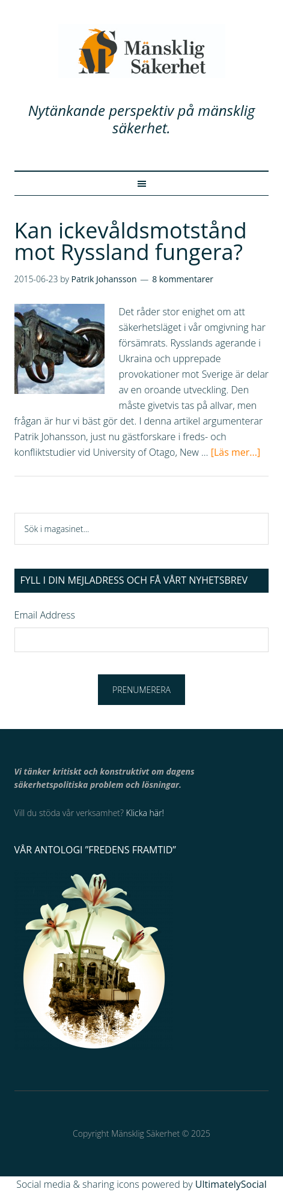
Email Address (44, 615)
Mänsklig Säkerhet (141, 51)
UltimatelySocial (231, 1184)
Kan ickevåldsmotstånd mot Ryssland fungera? (130, 241)
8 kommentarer (182, 279)
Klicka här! (145, 812)
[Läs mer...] (235, 452)
